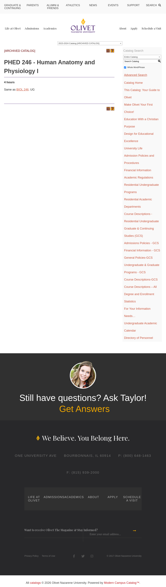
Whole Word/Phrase (136, 67)
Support (133, 5)
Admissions (32, 28)
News (93, 5)
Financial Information (137, 170)
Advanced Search (135, 75)
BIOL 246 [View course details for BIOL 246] (22, 89)
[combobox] (90, 43)
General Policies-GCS (138, 257)
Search (151, 5)
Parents (33, 5)
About (122, 28)
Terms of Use (48, 556)
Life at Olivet (13, 28)
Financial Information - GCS (142, 250)
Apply (134, 28)
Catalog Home (133, 82)
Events (113, 5)
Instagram (92, 556)
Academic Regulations (138, 177)
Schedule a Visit (151, 28)
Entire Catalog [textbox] (131, 57)
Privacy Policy (31, 556)
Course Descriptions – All (140, 286)
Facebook (74, 556)
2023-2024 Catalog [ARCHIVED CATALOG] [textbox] (79, 43)
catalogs (35, 582)
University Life (133, 148)
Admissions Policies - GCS (141, 243)
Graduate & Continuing (12, 7)
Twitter (83, 556)
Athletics (73, 5)
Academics (50, 28)
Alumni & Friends (53, 7)
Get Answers (84, 409)
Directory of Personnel (138, 338)
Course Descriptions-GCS (141, 279)
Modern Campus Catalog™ (121, 582)
